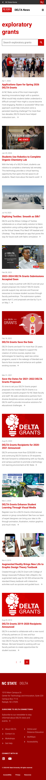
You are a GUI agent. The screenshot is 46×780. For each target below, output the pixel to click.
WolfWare (31, 737)
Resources (27, 775)
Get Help (9, 743)
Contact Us (10, 734)
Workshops (10, 738)
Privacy (17, 775)
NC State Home (11, 2)
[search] (42, 2)
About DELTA (10, 729)
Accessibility (32, 742)
